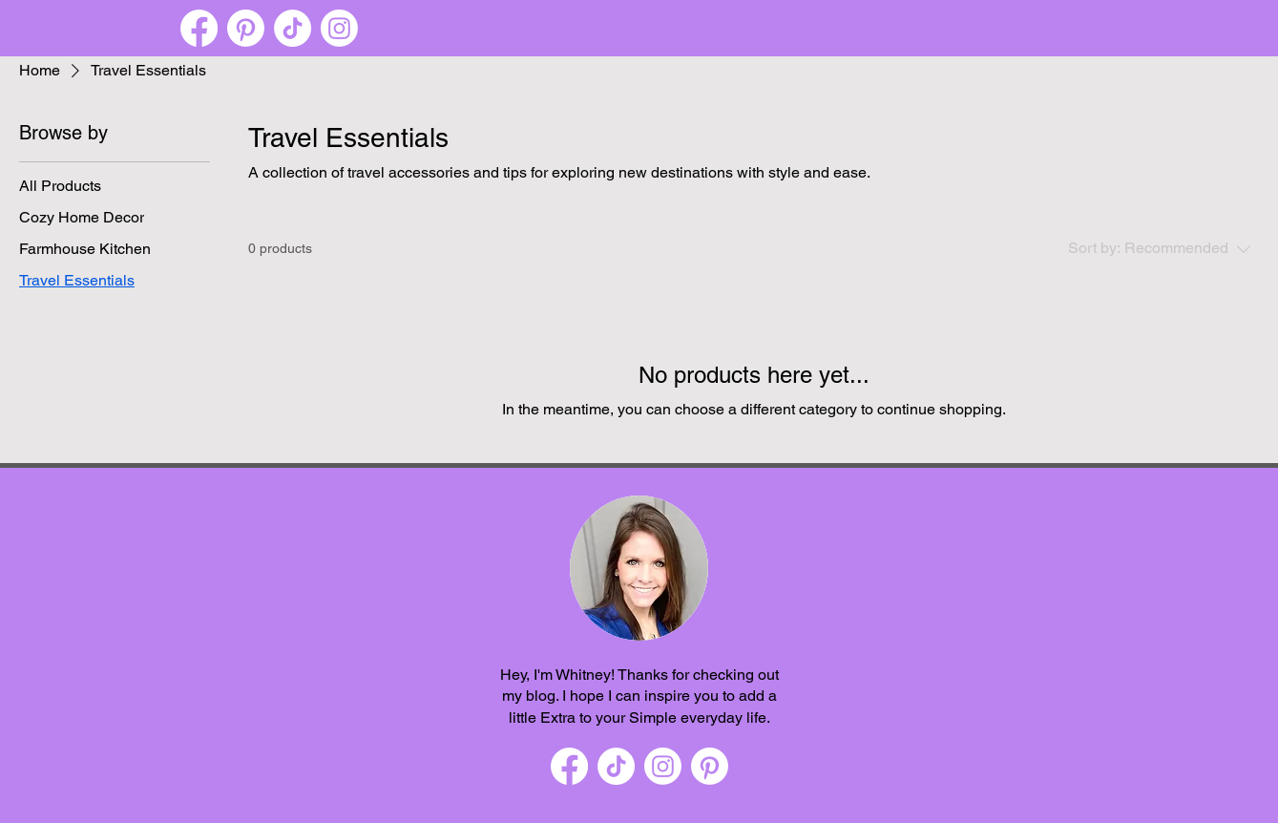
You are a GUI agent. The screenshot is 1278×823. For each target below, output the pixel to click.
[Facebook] (199, 28)
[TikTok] (292, 28)
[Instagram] (339, 28)
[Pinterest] (245, 28)
